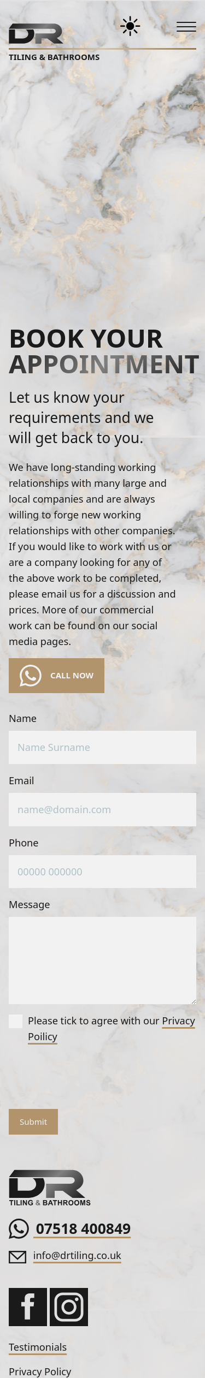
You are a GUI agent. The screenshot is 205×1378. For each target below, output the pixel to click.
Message (29, 904)
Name (23, 718)
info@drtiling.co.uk (77, 1255)
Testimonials (38, 1346)
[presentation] (92, 1079)
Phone (24, 842)
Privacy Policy (40, 1371)
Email (21, 780)
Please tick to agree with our (102, 1028)
